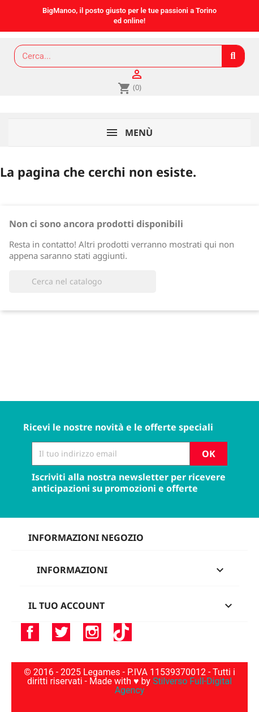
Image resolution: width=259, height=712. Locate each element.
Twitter (61, 632)
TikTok (123, 632)
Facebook (30, 632)
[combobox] (113, 56)
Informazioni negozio (86, 537)
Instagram (92, 632)
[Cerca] (82, 281)
